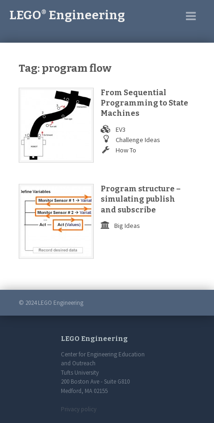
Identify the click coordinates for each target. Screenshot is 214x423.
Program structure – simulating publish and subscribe (141, 199)
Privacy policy (78, 409)
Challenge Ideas (138, 140)
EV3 (120, 129)
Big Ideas (127, 225)
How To (126, 150)
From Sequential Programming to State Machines (144, 103)
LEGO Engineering (67, 15)
